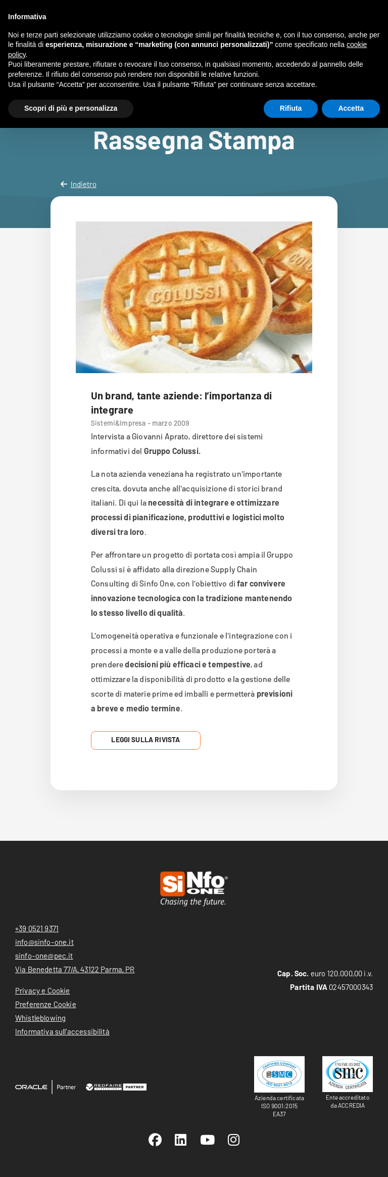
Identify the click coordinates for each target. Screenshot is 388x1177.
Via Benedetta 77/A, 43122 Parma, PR (75, 969)
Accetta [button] (351, 108)
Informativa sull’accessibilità (62, 1031)
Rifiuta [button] (291, 108)
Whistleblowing (40, 1017)
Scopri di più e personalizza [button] (70, 108)
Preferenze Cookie (45, 1004)
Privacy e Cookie (42, 990)
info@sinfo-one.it (44, 941)
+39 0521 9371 (37, 928)
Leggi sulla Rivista (145, 739)
